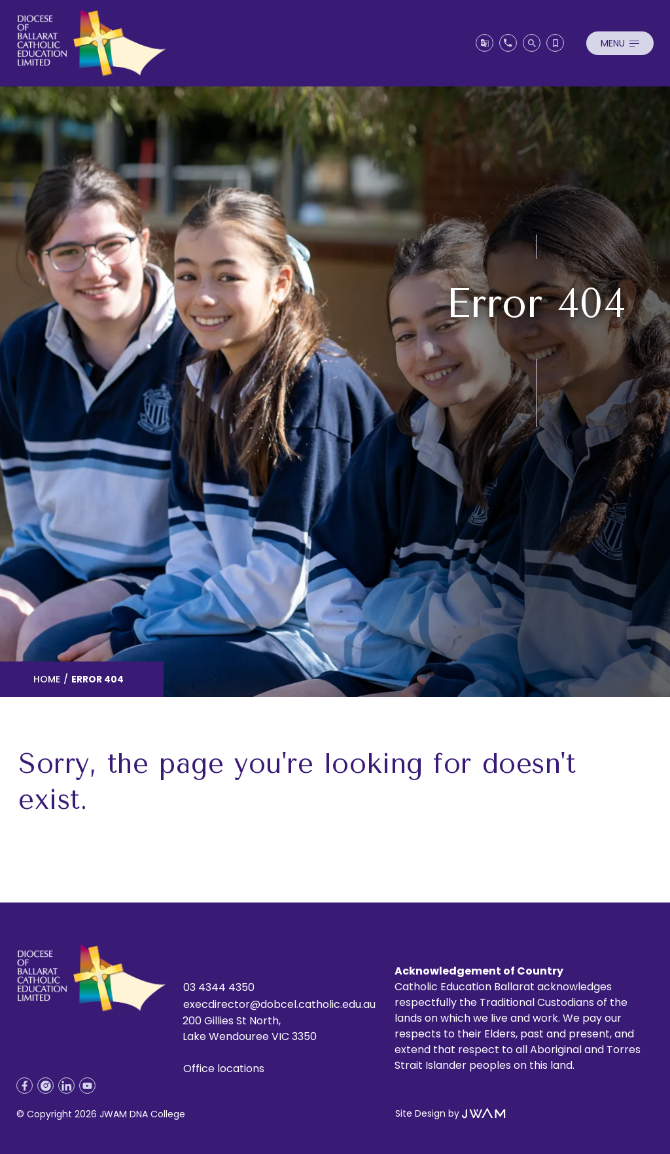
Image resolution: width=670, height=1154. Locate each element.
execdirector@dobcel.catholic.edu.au (279, 1004)
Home (46, 679)
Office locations (223, 1068)
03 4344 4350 (219, 987)
